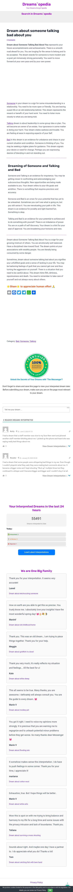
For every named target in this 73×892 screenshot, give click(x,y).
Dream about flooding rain (19, 750)
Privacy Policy (36, 882)
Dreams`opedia (36, 4)
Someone (11, 103)
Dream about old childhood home (22, 625)
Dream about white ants (18, 804)
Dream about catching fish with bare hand (25, 862)
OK (50, 890)
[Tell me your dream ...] (36, 410)
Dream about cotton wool (19, 781)
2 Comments (11, 40)
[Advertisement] (36, 83)
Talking (10, 123)
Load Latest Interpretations (36, 552)
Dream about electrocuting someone (23, 593)
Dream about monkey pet (19, 710)
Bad (8, 140)
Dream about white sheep (19, 679)
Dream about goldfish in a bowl (21, 652)
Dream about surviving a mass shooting (25, 835)
